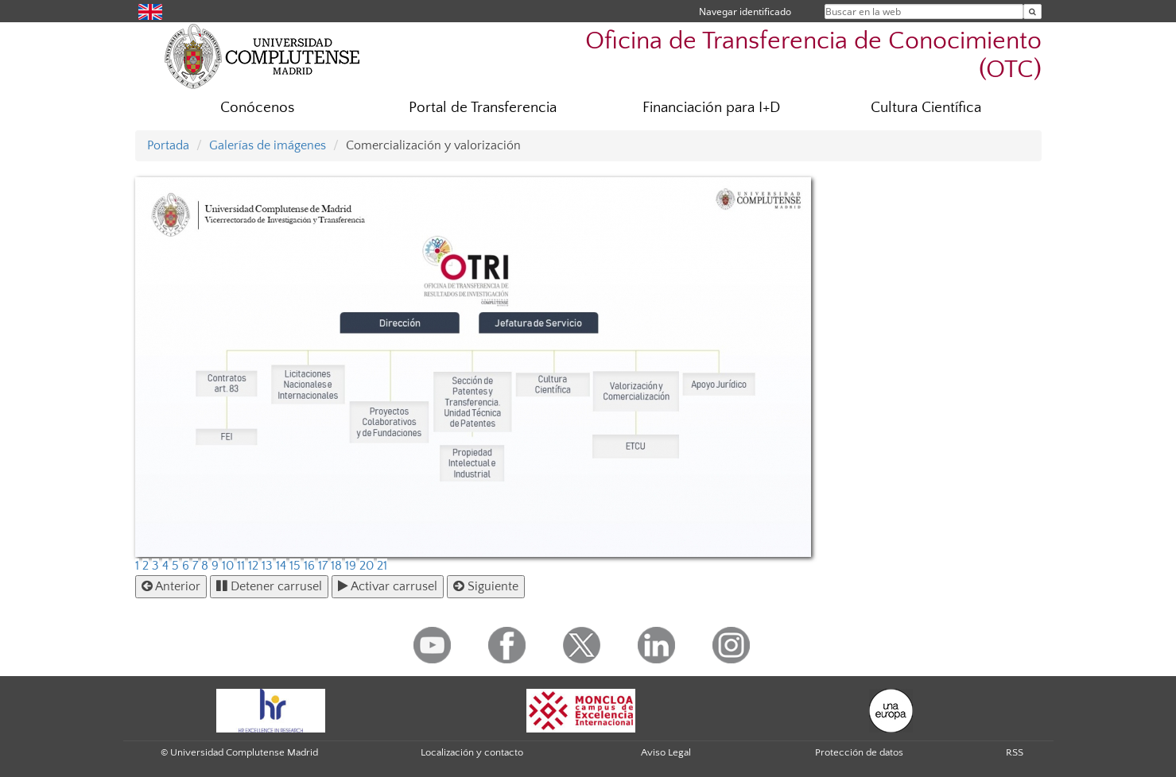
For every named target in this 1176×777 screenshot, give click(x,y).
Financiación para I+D (711, 107)
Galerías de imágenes (267, 145)
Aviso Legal (666, 752)
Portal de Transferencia (483, 107)
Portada (168, 145)
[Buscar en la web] (1032, 11)
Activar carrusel (387, 586)
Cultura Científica (926, 107)
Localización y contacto (472, 752)
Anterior (171, 586)
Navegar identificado (745, 11)
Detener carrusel (269, 586)
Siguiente (485, 586)
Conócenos (257, 107)
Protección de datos (859, 752)
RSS (1014, 752)
